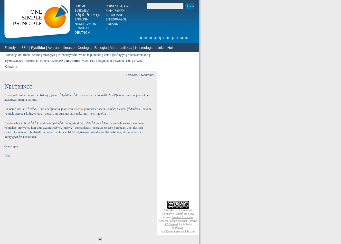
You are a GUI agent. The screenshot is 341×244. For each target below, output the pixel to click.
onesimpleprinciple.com (164, 37)
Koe (128, 61)
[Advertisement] (178, 126)
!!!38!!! (23, 48)
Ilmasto (69, 48)
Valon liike (88, 61)
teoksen (180, 210)
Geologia (84, 48)
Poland (111, 24)
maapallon (86, 95)
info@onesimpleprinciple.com (178, 231)
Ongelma (11, 66)
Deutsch (82, 32)
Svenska (82, 10)
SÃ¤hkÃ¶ (57, 61)
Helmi (171, 48)
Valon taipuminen (90, 55)
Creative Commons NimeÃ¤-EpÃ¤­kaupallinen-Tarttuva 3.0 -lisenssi (178, 221)
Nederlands (85, 24)
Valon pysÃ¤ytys (114, 55)
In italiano (114, 15)
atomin (78, 109)
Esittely (10, 48)
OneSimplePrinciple (27, 18)
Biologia (100, 48)
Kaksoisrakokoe (138, 55)
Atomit (36, 55)
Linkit (160, 48)
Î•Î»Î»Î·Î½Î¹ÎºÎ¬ (114, 10)
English (81, 19)
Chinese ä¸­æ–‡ (117, 6)
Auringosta (11, 95)
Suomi (80, 6)
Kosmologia (144, 48)
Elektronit (32, 61)
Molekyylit (49, 55)
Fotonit (44, 61)
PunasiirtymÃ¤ (67, 55)
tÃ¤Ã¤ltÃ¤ (177, 228)
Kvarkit (119, 61)
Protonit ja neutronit (17, 55)
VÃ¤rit (138, 61)
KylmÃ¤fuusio (14, 61)
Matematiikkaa (121, 48)
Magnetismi (105, 61)
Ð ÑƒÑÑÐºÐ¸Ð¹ (88, 15)
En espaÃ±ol (116, 19)
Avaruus (54, 48)
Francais (82, 28)
